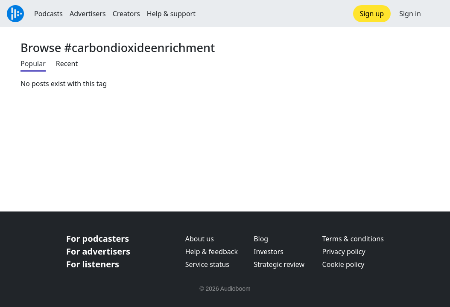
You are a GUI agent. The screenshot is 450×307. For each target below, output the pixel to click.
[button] (435, 13)
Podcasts (48, 13)
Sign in (410, 13)
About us (199, 238)
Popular (33, 63)
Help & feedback (211, 251)
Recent (67, 63)
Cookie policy (343, 264)
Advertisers (88, 13)
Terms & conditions (353, 238)
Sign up (372, 13)
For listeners (92, 264)
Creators (126, 13)
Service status (207, 264)
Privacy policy (343, 251)
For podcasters (97, 238)
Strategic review (279, 264)
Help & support (171, 13)
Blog (261, 238)
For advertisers (98, 251)
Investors (268, 251)
